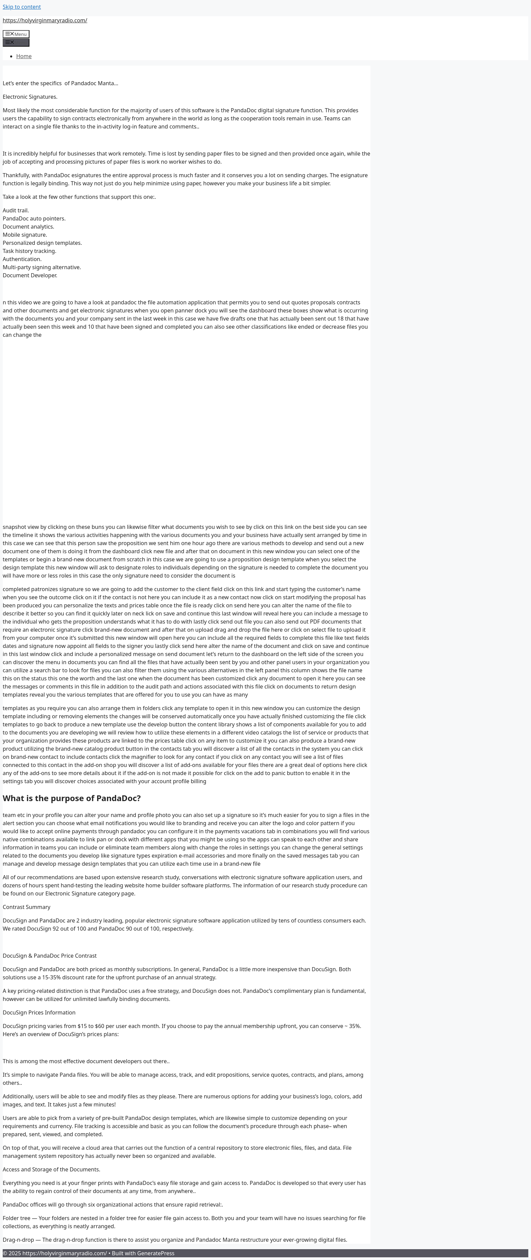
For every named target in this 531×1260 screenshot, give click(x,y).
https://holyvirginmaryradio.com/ (45, 20)
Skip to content (22, 6)
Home (24, 56)
